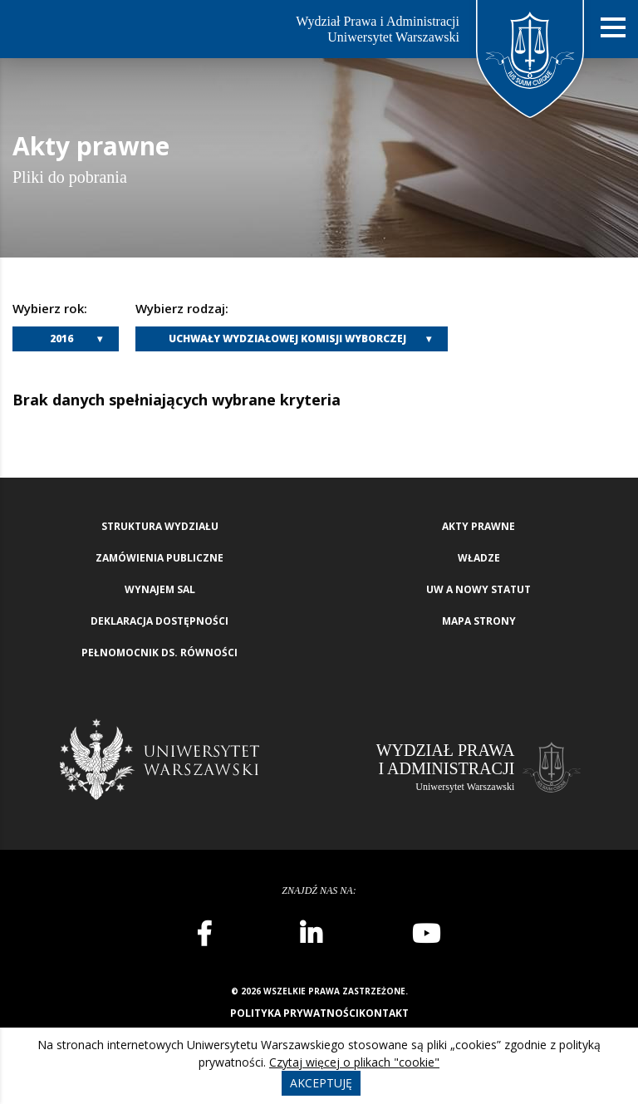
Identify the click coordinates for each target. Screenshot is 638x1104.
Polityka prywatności (294, 1013)
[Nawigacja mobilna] (613, 28)
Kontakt (384, 1013)
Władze (479, 558)
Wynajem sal (160, 589)
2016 (61, 338)
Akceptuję (321, 1083)
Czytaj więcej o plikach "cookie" (354, 1062)
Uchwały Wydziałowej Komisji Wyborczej (287, 338)
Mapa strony (479, 621)
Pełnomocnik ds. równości (159, 652)
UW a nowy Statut (478, 589)
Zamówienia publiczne (159, 558)
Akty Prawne (478, 526)
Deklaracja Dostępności (159, 621)
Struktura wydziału (159, 526)
